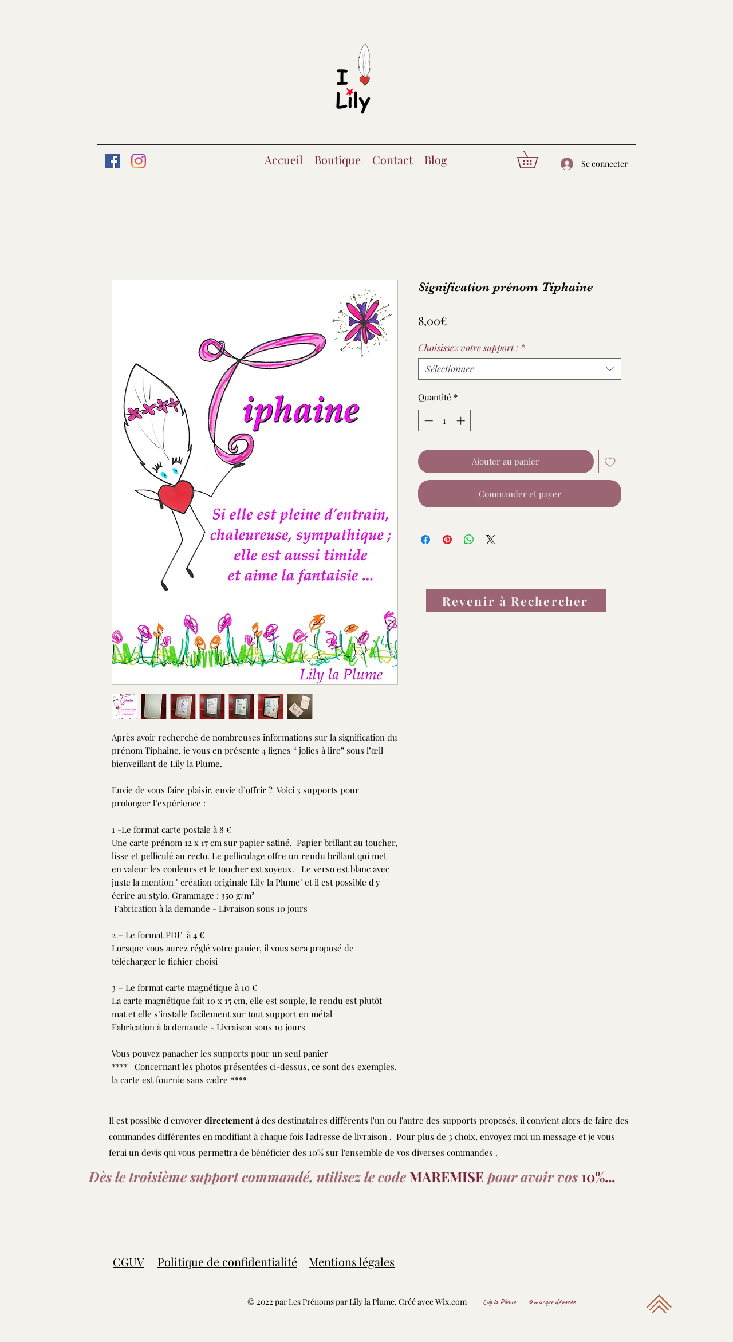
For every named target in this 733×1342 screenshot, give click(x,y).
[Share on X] (491, 539)
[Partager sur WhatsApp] (469, 539)
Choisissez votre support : (471, 347)
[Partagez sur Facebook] (425, 539)
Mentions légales (352, 1261)
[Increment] (462, 420)
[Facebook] (112, 161)
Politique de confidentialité (227, 1261)
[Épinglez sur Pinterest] (447, 539)
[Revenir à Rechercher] (516, 600)
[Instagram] (138, 161)
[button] (536, 159)
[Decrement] (427, 420)
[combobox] (519, 369)
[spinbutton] (444, 420)
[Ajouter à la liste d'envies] (610, 461)
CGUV (128, 1261)
